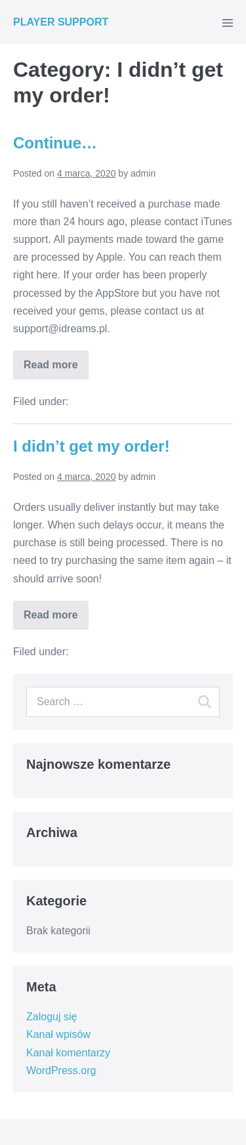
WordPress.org (61, 1070)
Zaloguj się (51, 1016)
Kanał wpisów (58, 1034)
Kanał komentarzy (68, 1052)
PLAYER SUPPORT (60, 22)
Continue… (55, 143)
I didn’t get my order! (91, 446)
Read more (51, 364)
